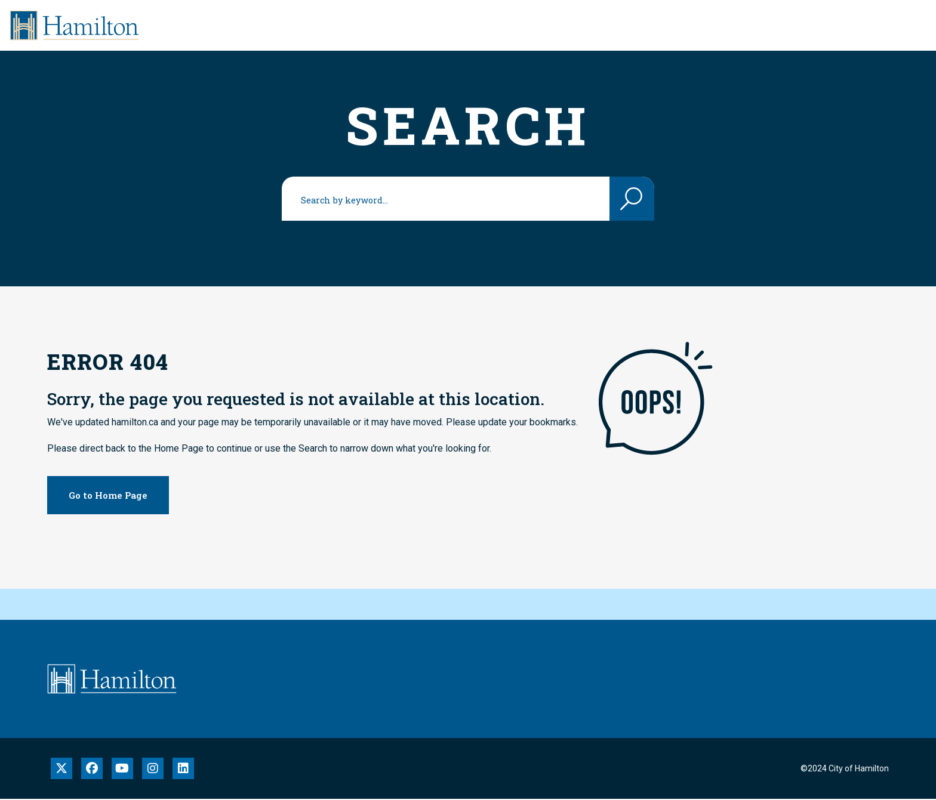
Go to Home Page (108, 495)
